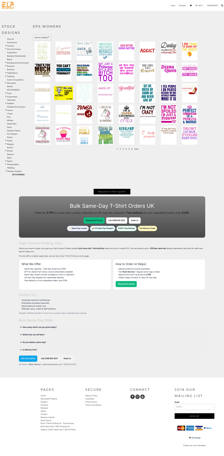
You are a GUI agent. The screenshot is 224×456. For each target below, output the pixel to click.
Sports (9, 161)
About (43, 411)
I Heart (9, 113)
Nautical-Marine (13, 130)
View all (10, 39)
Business (11, 66)
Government (12, 96)
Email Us (134, 220)
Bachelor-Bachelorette (16, 56)
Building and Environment (18, 63)
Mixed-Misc (12, 124)
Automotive (12, 52)
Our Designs (12, 134)
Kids (9, 117)
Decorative (11, 83)
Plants (9, 141)
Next (136, 149)
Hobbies (10, 103)
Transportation (13, 164)
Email (177, 402)
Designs (44, 402)
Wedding (11, 168)
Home (43, 395)
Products (44, 405)
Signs (9, 157)
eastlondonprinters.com (52, 364)
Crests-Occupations (15, 80)
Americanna (12, 42)
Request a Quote (47, 417)
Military (10, 120)
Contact (44, 414)
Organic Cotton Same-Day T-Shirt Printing (58, 429)
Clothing (10, 76)
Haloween (11, 100)
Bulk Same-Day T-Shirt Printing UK (55, 426)
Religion (10, 144)
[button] (191, 5)
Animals (10, 46)
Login (173, 5)
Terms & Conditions (93, 405)
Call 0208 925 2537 (116, 220)
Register (182, 5)
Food (9, 93)
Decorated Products (49, 399)
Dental (10, 86)
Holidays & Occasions (16, 107)
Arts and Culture (14, 49)
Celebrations (12, 73)
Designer (44, 408)
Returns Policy (91, 395)
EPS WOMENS (13, 90)
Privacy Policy (91, 402)
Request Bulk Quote (94, 220)
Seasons (10, 154)
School (10, 147)
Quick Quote (46, 420)
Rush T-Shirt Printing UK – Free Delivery (57, 423)
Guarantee (89, 399)
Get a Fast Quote (28, 358)
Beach (9, 59)
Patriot (10, 137)
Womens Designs (14, 171)
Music (9, 127)
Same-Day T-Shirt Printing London (70, 256)
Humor (10, 110)
